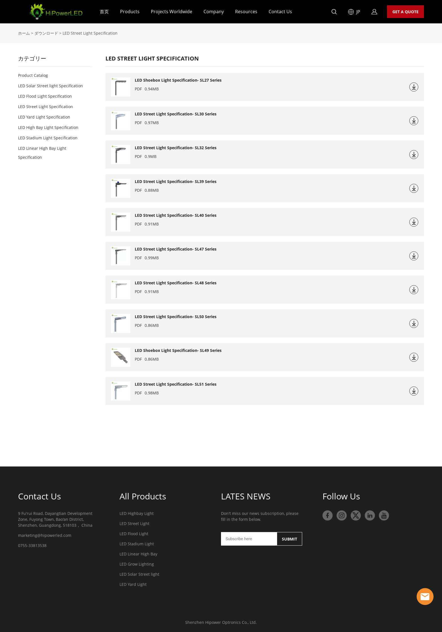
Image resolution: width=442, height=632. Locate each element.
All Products (143, 496)
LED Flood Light (134, 533)
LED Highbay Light (137, 513)
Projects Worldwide (171, 11)
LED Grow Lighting (137, 564)
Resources (246, 11)
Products (130, 11)
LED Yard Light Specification (44, 117)
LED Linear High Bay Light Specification (42, 153)
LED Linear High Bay (138, 554)
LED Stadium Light (137, 543)
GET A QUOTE (405, 11)
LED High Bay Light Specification (48, 127)
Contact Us (280, 11)
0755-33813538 (32, 545)
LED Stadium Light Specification (48, 137)
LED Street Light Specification (45, 106)
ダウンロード (46, 33)
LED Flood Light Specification (45, 96)
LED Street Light (134, 523)
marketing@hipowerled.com (44, 535)
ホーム (24, 33)
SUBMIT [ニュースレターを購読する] (289, 539)
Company (214, 11)
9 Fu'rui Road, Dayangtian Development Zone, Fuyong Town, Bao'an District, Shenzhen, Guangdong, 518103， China (55, 519)
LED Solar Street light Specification (50, 85)
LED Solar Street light (139, 574)
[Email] (249, 539)
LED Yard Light (133, 584)
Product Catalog (33, 75)
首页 (104, 11)
